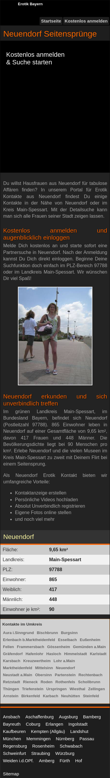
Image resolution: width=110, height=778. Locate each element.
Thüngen (11, 689)
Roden (46, 682)
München (12, 738)
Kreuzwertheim (36, 661)
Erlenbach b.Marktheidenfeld (29, 640)
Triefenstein (32, 689)
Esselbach (67, 640)
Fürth (65, 760)
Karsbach (11, 661)
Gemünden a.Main (89, 647)
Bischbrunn (47, 633)
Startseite (51, 20)
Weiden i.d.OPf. (18, 760)
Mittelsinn (44, 668)
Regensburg (15, 745)
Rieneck (30, 682)
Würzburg (65, 753)
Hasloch (53, 654)
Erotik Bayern (30, 4)
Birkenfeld (30, 696)
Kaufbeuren (14, 731)
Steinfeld (91, 696)
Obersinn (43, 675)
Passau (86, 738)
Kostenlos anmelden (86, 20)
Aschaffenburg (39, 716)
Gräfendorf (13, 654)
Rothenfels (65, 682)
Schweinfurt (14, 753)
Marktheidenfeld (17, 668)
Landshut (79, 731)
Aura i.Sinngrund (18, 633)
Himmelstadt (75, 654)
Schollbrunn (89, 682)
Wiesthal (77, 689)
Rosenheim (43, 745)
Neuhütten (70, 696)
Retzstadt (11, 682)
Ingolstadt (77, 724)
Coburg (33, 724)
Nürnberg (65, 738)
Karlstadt (98, 654)
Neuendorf (65, 668)
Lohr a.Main (64, 661)
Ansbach (11, 716)
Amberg (47, 760)
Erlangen (54, 724)
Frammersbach (30, 647)
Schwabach (71, 745)
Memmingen (38, 738)
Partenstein (65, 675)
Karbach (50, 696)
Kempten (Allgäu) (48, 731)
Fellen (8, 647)
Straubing (40, 753)
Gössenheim (58, 647)
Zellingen (96, 689)
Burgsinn (69, 633)
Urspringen (56, 689)
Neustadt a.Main (17, 675)
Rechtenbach (91, 675)
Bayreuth (12, 724)
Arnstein (10, 696)
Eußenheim (90, 640)
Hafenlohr (34, 654)
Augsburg (68, 716)
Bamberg (92, 716)
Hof (78, 760)
